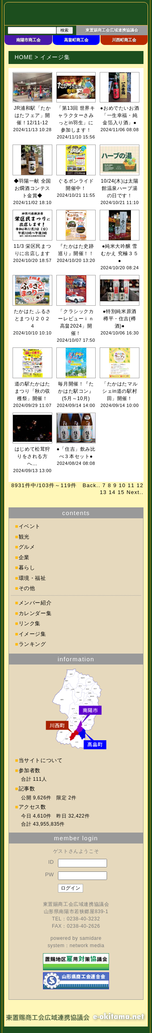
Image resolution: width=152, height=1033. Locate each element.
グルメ (27, 547)
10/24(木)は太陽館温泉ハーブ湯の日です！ (120, 188)
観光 (24, 537)
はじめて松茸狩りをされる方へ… (32, 456)
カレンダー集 (35, 613)
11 (131, 485)
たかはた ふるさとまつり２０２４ (32, 319)
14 (112, 492)
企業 (24, 557)
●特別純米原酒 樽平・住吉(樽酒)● (119, 319)
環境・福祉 (32, 578)
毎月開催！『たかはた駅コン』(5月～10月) (76, 391)
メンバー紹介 (35, 603)
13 (103, 492)
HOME (24, 57)
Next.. (134, 492)
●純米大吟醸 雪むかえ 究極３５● (119, 253)
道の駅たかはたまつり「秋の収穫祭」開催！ (32, 391)
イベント (30, 526)
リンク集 (30, 623)
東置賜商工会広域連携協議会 (112, 30)
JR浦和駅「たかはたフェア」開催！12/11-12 (32, 115)
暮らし (27, 567)
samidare (90, 938)
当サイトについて (41, 760)
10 (122, 485)
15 (121, 492)
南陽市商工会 (28, 40)
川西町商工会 (124, 40)
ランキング (32, 644)
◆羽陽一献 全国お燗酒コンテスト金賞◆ (32, 188)
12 (140, 485)
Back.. (92, 485)
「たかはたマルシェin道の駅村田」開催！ (119, 391)
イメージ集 (32, 634)
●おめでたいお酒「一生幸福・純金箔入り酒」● (119, 115)
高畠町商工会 (76, 40)
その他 (27, 588)
